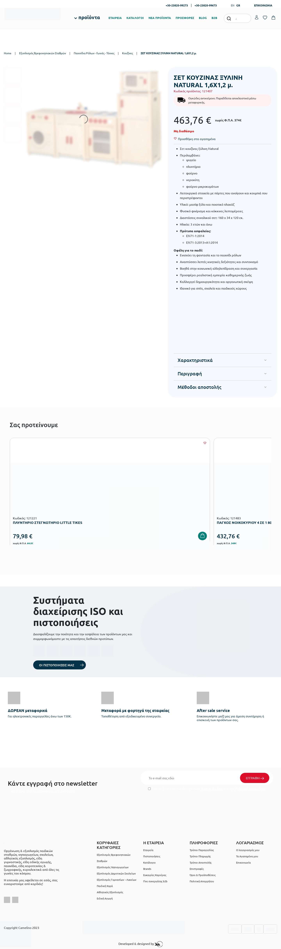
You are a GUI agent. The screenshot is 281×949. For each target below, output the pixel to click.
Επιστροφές (197, 868)
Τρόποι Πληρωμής (200, 856)
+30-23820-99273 (177, 5)
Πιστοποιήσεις (151, 856)
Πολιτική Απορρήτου (250, 789)
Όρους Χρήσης (212, 789)
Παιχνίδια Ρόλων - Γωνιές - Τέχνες (94, 53)
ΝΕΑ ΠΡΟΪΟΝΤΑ (160, 18)
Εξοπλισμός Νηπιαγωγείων (113, 867)
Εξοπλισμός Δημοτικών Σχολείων (116, 873)
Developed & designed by (140, 944)
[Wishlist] (197, 139)
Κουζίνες (127, 53)
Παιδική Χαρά (105, 886)
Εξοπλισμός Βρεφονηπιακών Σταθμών (42, 53)
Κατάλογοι (149, 862)
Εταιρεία (148, 850)
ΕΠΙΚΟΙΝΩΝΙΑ (263, 5)
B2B (214, 18)
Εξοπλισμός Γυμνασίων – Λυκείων (116, 879)
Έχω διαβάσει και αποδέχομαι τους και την (207, 789)
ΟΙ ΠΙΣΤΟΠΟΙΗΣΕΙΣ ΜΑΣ (56, 665)
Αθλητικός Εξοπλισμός (110, 892)
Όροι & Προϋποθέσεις (203, 875)
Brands (147, 868)
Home (7, 53)
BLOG (203, 18)
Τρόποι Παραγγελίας (202, 850)
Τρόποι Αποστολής (201, 862)
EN (232, 5)
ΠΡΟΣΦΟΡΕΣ (185, 18)
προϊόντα (89, 17)
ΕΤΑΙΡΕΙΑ (115, 18)
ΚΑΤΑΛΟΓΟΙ (135, 18)
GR (238, 5)
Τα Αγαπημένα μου (247, 856)
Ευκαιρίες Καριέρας (154, 875)
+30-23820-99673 (206, 5)
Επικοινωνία (243, 862)
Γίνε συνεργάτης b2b (155, 881)
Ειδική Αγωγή (105, 898)
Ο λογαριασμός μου (247, 850)
